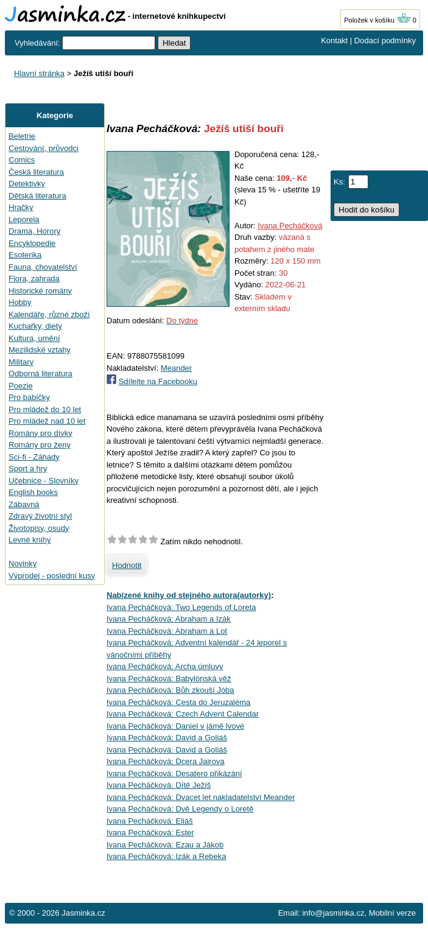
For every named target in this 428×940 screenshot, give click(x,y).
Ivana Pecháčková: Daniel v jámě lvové (175, 726)
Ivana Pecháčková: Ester (150, 832)
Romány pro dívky (40, 433)
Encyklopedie (32, 243)
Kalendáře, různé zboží (49, 314)
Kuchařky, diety (35, 326)
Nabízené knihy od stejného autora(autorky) (189, 595)
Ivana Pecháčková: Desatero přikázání (174, 773)
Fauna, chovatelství (43, 267)
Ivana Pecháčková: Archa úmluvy (165, 666)
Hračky (21, 207)
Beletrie (22, 136)
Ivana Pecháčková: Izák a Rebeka (166, 856)
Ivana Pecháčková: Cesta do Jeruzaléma (178, 702)
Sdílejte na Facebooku (158, 381)
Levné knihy (30, 539)
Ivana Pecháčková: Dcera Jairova (166, 761)
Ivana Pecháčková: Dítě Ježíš (159, 785)
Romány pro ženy (40, 444)
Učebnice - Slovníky (44, 480)
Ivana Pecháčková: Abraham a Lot (167, 631)
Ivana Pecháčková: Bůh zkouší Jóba (170, 690)
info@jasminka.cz (333, 912)
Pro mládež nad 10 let (47, 421)
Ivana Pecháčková (290, 225)
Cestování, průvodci (44, 148)
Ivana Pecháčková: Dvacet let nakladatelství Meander (201, 797)
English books (33, 492)
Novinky (23, 563)
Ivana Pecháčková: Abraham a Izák (169, 618)
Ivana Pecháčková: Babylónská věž (169, 678)
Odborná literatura (40, 373)
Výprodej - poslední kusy (52, 575)
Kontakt (334, 40)
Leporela (24, 219)
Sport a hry (28, 468)
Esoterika (25, 254)
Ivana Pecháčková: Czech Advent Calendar (183, 713)
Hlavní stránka (39, 73)
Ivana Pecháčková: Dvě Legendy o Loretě (180, 808)
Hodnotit (126, 565)
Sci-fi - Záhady (34, 456)
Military (21, 362)
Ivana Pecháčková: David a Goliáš (167, 737)
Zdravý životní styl (40, 516)
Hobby (20, 302)
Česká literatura (36, 172)
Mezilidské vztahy (40, 349)
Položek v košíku (377, 20)
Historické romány (40, 290)
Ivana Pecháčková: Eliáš (150, 821)
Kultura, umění (34, 338)
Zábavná (24, 504)
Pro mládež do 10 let (45, 409)
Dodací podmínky (385, 40)
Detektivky (27, 183)
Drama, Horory (34, 231)
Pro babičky (29, 397)
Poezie (21, 385)
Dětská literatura (37, 195)
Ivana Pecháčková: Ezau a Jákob (165, 844)
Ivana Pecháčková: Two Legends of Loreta (181, 607)
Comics (22, 159)
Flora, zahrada (34, 278)
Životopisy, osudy (39, 528)
